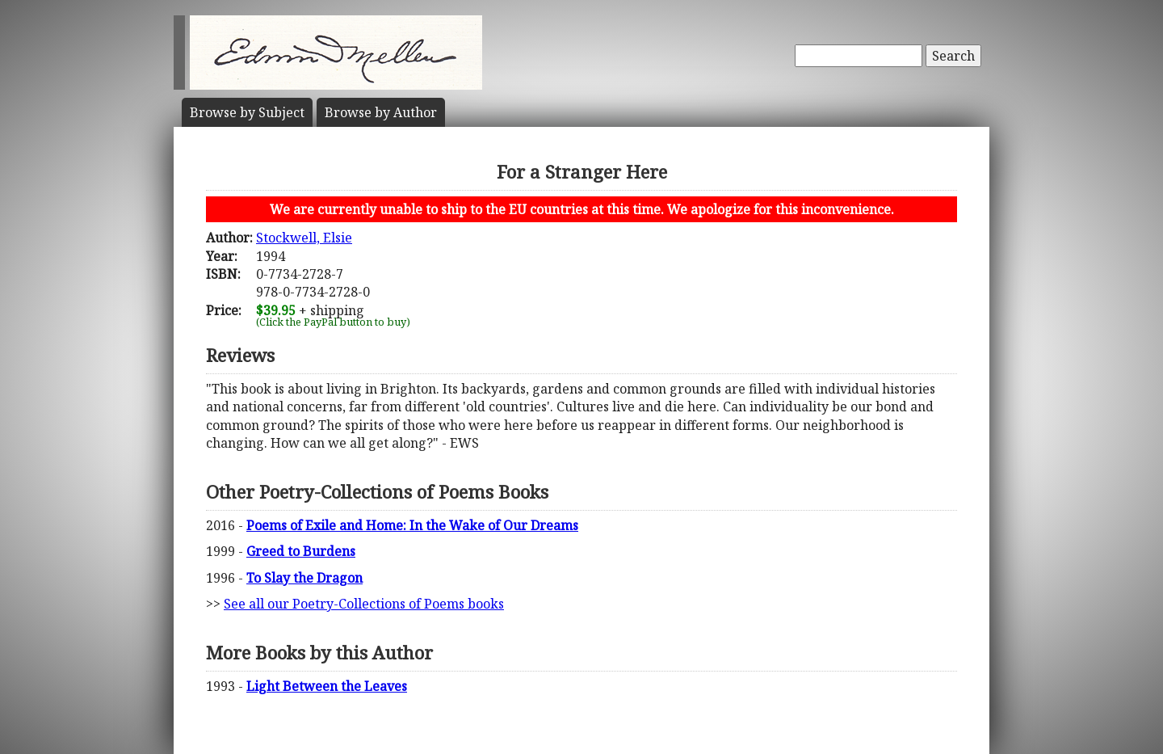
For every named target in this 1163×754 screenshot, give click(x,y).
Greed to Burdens (300, 551)
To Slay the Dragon (304, 578)
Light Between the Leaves (326, 686)
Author (381, 112)
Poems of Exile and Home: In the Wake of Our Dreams (412, 525)
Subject (247, 112)
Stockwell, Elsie (304, 237)
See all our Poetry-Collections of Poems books (364, 604)
